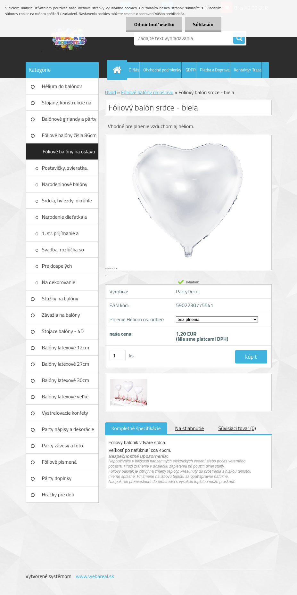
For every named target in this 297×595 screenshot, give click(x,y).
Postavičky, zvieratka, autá (65, 170)
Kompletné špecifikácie (136, 428)
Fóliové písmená (59, 462)
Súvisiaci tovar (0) (237, 428)
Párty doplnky (57, 478)
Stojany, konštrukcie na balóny (67, 105)
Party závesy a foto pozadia (62, 448)
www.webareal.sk (95, 576)
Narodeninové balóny (64, 184)
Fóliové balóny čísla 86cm (69, 135)
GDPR (191, 70)
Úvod (110, 92)
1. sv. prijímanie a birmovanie (60, 235)
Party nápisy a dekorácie (68, 429)
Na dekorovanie (58, 282)
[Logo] (70, 38)
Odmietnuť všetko (154, 24)
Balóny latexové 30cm (65, 380)
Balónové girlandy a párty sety (69, 121)
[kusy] (118, 355)
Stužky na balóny (60, 298)
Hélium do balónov (62, 86)
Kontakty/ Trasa (247, 70)
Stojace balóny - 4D (63, 331)
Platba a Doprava (215, 70)
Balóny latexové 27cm (65, 364)
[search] (239, 38)
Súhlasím (203, 24)
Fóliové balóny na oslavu (69, 151)
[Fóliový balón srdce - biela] (128, 380)
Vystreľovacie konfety (65, 413)
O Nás (134, 70)
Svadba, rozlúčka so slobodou (63, 252)
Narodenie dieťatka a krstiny (64, 219)
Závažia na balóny (61, 315)
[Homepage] (118, 70)
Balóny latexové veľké (65, 396)
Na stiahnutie (189, 428)
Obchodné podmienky (162, 70)
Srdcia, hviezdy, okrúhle (67, 200)
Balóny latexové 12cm (65, 347)
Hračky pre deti (58, 494)
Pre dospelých (57, 266)
